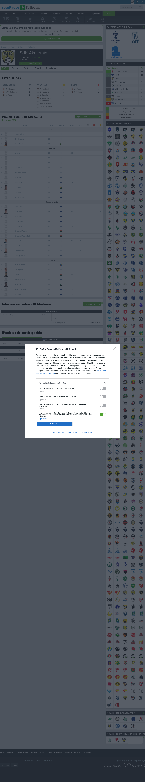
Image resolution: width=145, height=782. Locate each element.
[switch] (103, 388)
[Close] (115, 349)
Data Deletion (58, 433)
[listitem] (72, 383)
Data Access (72, 433)
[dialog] (72, 391)
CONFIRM (54, 424)
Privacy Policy (86, 433)
